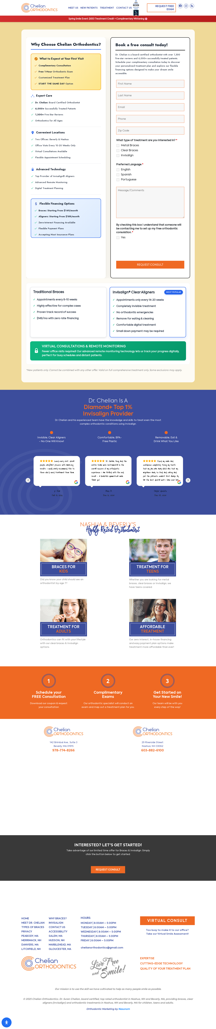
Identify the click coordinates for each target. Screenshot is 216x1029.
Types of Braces (32, 928)
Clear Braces (129, 150)
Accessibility (58, 932)
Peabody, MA (29, 936)
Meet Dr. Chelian (33, 923)
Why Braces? (58, 919)
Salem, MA (55, 936)
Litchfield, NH (31, 949)
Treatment (107, 7)
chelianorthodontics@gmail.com (102, 948)
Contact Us (124, 7)
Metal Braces (130, 145)
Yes (123, 237)
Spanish (126, 174)
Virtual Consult (167, 921)
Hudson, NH (57, 941)
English (125, 169)
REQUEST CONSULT (108, 870)
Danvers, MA (30, 945)
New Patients (89, 7)
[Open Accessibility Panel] (7, 1022)
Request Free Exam (163, 7)
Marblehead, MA (60, 945)
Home (25, 919)
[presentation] (140, 251)
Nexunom (124, 1009)
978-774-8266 (63, 751)
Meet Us (73, 7)
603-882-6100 (152, 751)
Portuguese (128, 179)
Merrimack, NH (31, 941)
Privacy (26, 932)
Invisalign (127, 155)
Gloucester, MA (60, 949)
